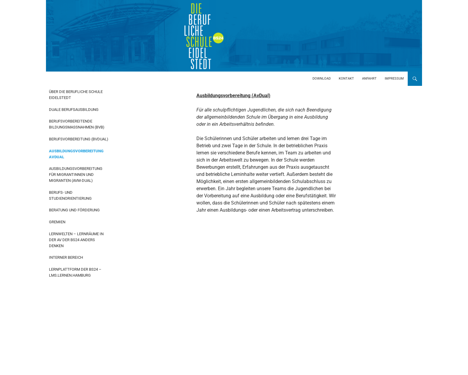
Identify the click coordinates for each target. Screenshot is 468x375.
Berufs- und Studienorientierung (70, 195)
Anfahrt (369, 78)
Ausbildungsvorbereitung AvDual (76, 154)
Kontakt (346, 78)
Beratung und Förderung (74, 210)
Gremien (57, 222)
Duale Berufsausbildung (73, 109)
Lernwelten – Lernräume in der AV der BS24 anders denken (76, 240)
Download (321, 78)
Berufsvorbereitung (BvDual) (78, 139)
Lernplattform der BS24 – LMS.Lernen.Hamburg (75, 272)
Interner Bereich (66, 257)
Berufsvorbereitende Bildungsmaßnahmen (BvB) (76, 124)
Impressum (394, 78)
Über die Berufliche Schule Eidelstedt (76, 94)
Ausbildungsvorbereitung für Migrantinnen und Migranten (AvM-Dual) (75, 174)
